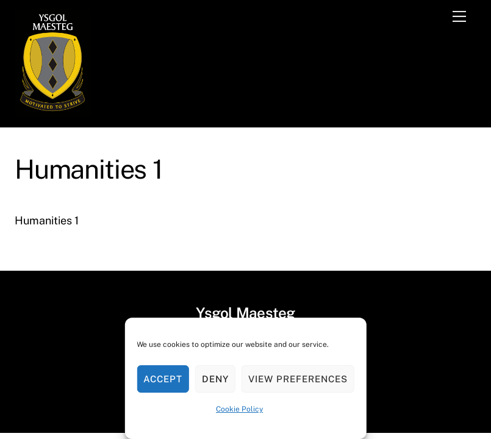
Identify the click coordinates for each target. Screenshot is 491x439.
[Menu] (459, 16)
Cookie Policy (239, 409)
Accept (162, 379)
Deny (215, 379)
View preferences (298, 379)
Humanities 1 (47, 220)
